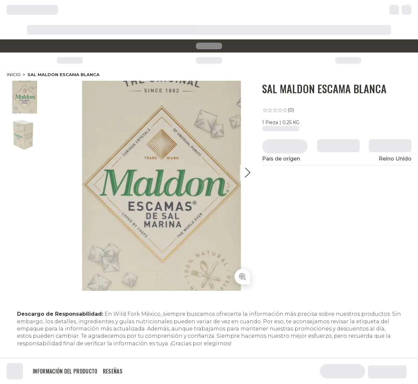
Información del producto (65, 371)
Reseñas (113, 371)
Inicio (14, 74)
